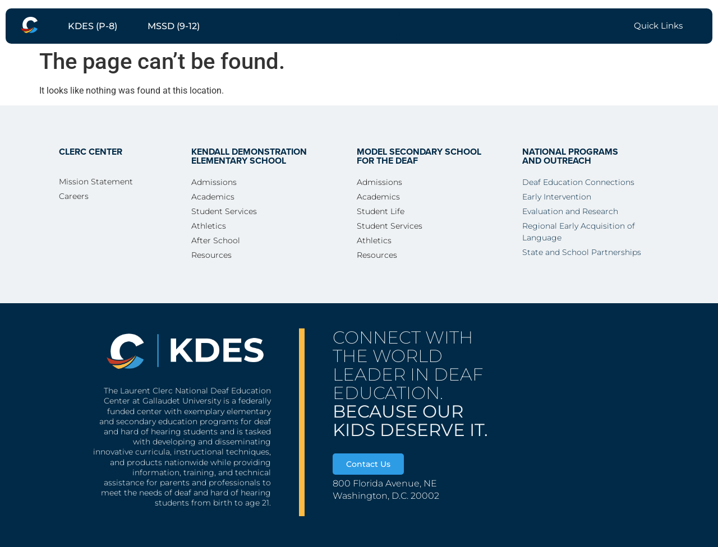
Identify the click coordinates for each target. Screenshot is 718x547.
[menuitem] (29, 24)
